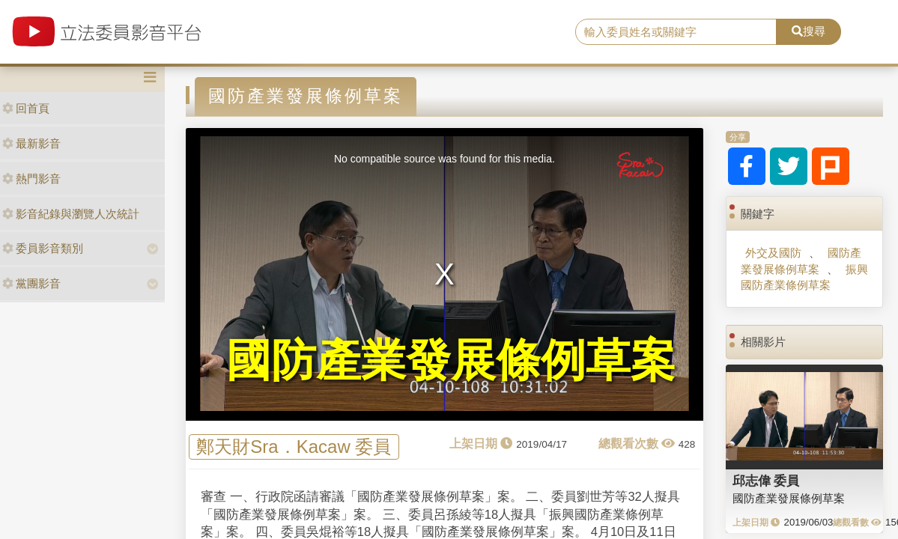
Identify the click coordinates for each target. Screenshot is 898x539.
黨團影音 (31, 283)
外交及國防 (773, 252)
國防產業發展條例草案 (801, 260)
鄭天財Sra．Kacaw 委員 (293, 447)
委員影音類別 (42, 248)
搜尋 (808, 31)
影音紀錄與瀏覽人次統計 (70, 213)
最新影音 (31, 143)
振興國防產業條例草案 (804, 277)
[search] (676, 32)
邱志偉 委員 (766, 480)
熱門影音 (31, 178)
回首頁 (25, 108)
